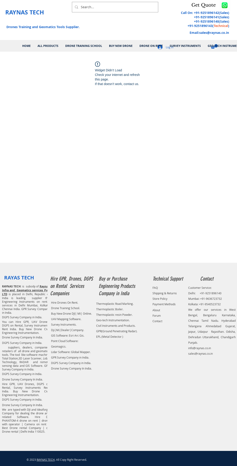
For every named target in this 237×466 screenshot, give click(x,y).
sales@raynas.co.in (214, 32)
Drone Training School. (65, 308)
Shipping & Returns (165, 293)
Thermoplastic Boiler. (109, 309)
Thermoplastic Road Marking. (114, 303)
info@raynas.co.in (199, 348)
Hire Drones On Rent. (64, 302)
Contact (157, 321)
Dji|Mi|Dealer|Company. (67, 330)
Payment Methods (164, 304)
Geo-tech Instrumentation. (113, 320)
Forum (157, 315)
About (156, 310)
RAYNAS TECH (46, 459)
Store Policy (160, 298)
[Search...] (114, 7)
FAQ (155, 287)
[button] (204, 5)
